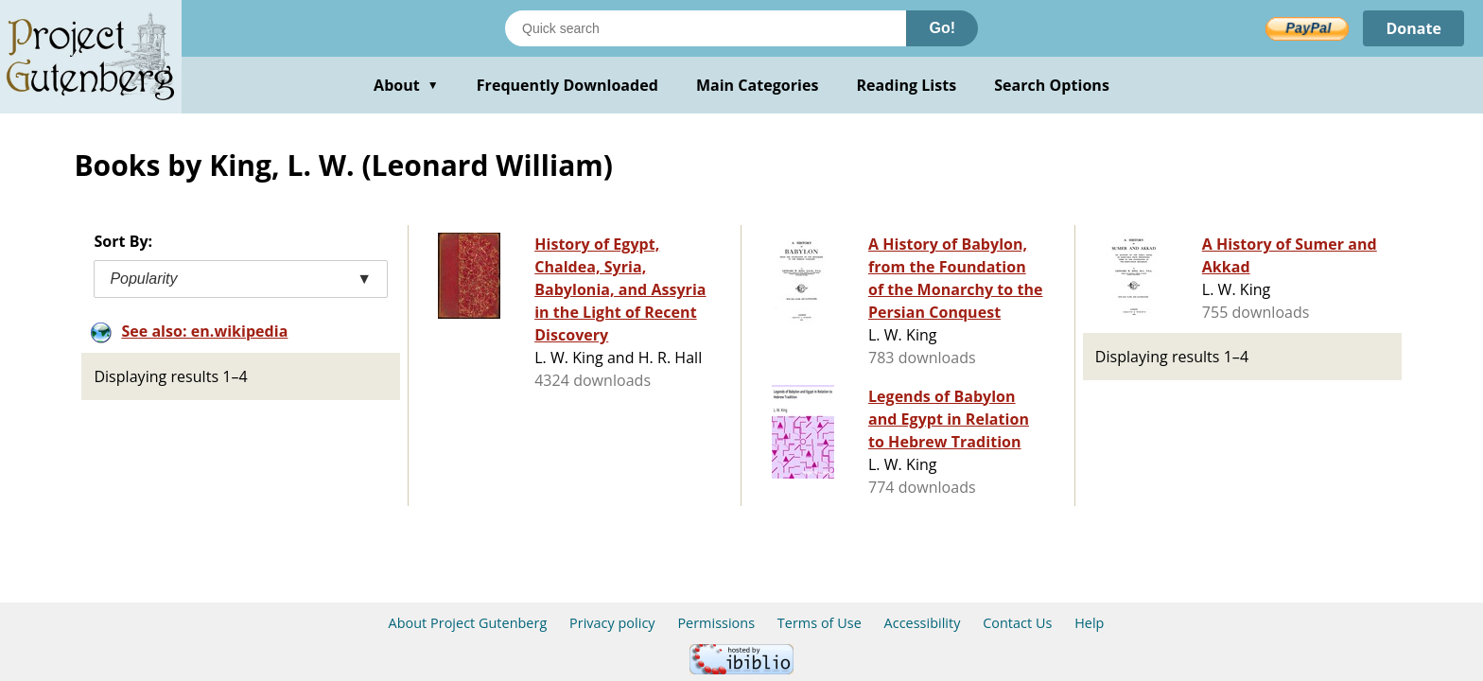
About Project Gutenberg (468, 623)
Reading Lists (907, 85)
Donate (1413, 28)
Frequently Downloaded (567, 85)
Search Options (1051, 85)
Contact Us (1017, 623)
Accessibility (922, 623)
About (406, 85)
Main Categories (757, 85)
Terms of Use (819, 623)
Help (1089, 623)
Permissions (716, 623)
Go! (942, 28)
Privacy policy (612, 623)
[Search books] (705, 28)
